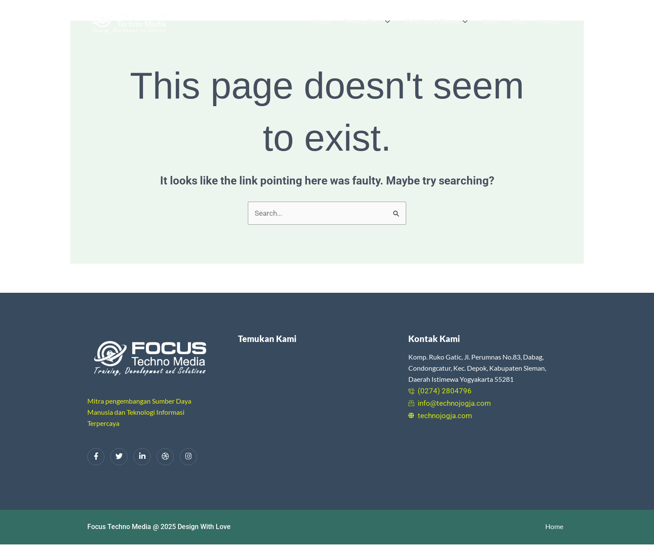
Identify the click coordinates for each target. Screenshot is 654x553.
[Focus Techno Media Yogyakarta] (316, 415)
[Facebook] (95, 456)
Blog (519, 21)
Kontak (548, 21)
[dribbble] (165, 456)
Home (321, 21)
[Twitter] (119, 456)
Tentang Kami (366, 21)
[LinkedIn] (142, 456)
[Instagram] (188, 456)
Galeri (491, 21)
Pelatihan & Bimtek (436, 21)
